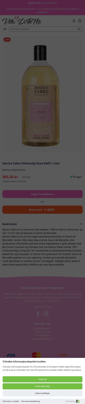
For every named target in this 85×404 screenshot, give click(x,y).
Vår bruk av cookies (11, 401)
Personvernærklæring (30, 401)
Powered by (72, 401)
